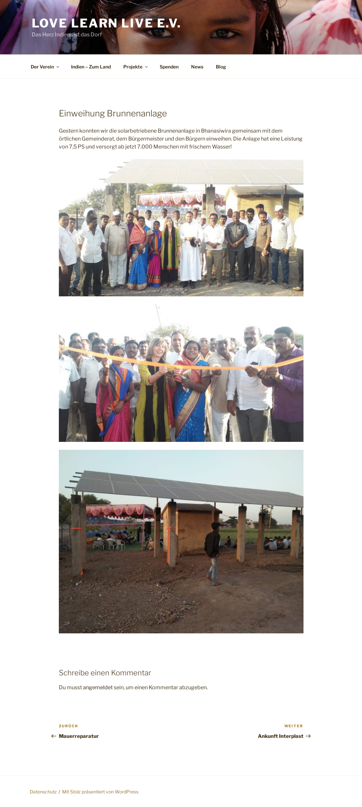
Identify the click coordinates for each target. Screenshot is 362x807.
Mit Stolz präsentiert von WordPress (100, 791)
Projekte (136, 66)
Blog (221, 66)
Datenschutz (43, 791)
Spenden (169, 66)
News (197, 66)
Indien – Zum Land (91, 66)
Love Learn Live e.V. (107, 23)
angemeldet (98, 687)
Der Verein (45, 66)
